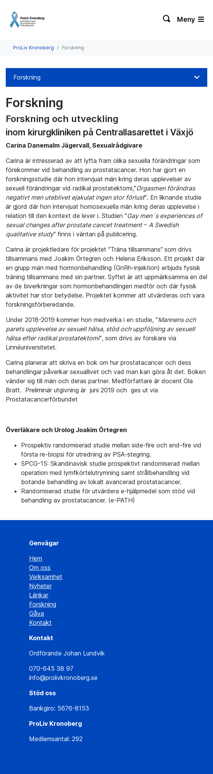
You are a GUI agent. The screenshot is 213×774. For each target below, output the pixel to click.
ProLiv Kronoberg (33, 47)
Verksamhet (45, 576)
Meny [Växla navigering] (190, 19)
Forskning (27, 77)
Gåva (36, 613)
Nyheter (40, 586)
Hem (35, 558)
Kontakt (40, 622)
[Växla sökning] (167, 19)
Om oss (39, 567)
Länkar (38, 595)
